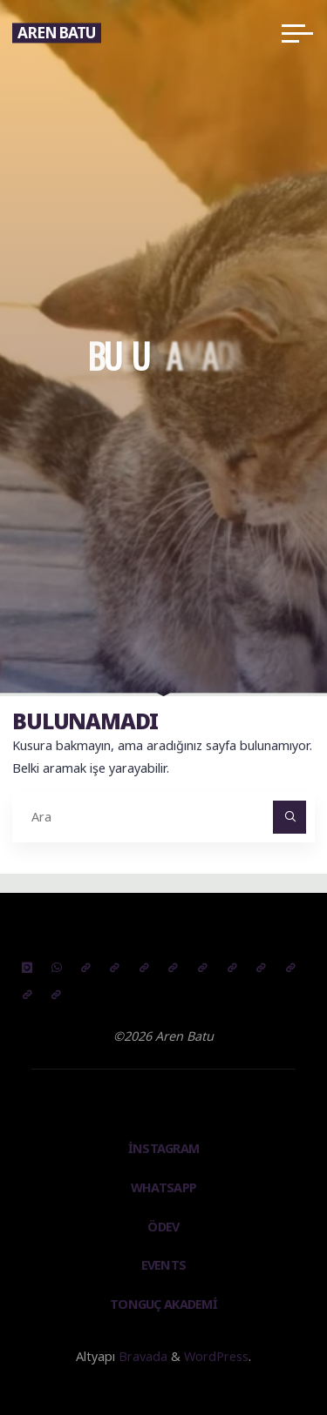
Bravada (141, 1356)
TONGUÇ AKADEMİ (163, 1304)
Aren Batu (56, 33)
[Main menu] (297, 33)
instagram (164, 1148)
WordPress (216, 1356)
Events (164, 1265)
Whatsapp (163, 1187)
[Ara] (289, 817)
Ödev (163, 1226)
